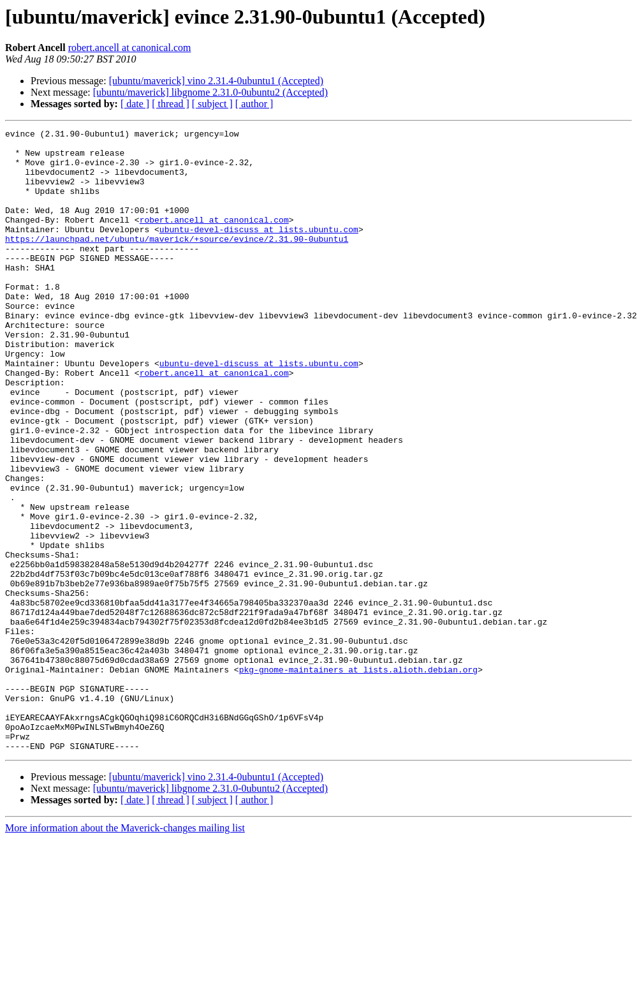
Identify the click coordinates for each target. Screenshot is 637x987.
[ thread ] (170, 103)
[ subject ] (212, 103)
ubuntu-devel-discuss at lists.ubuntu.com (258, 250)
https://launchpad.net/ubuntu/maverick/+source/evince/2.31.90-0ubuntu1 (176, 261)
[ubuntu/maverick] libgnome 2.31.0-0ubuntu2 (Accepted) (210, 92)
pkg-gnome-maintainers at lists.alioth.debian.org (358, 778)
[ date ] (135, 103)
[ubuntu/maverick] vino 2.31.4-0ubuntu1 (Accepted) (216, 80)
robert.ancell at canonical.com (129, 47)
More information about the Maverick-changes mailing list (125, 952)
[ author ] (254, 103)
